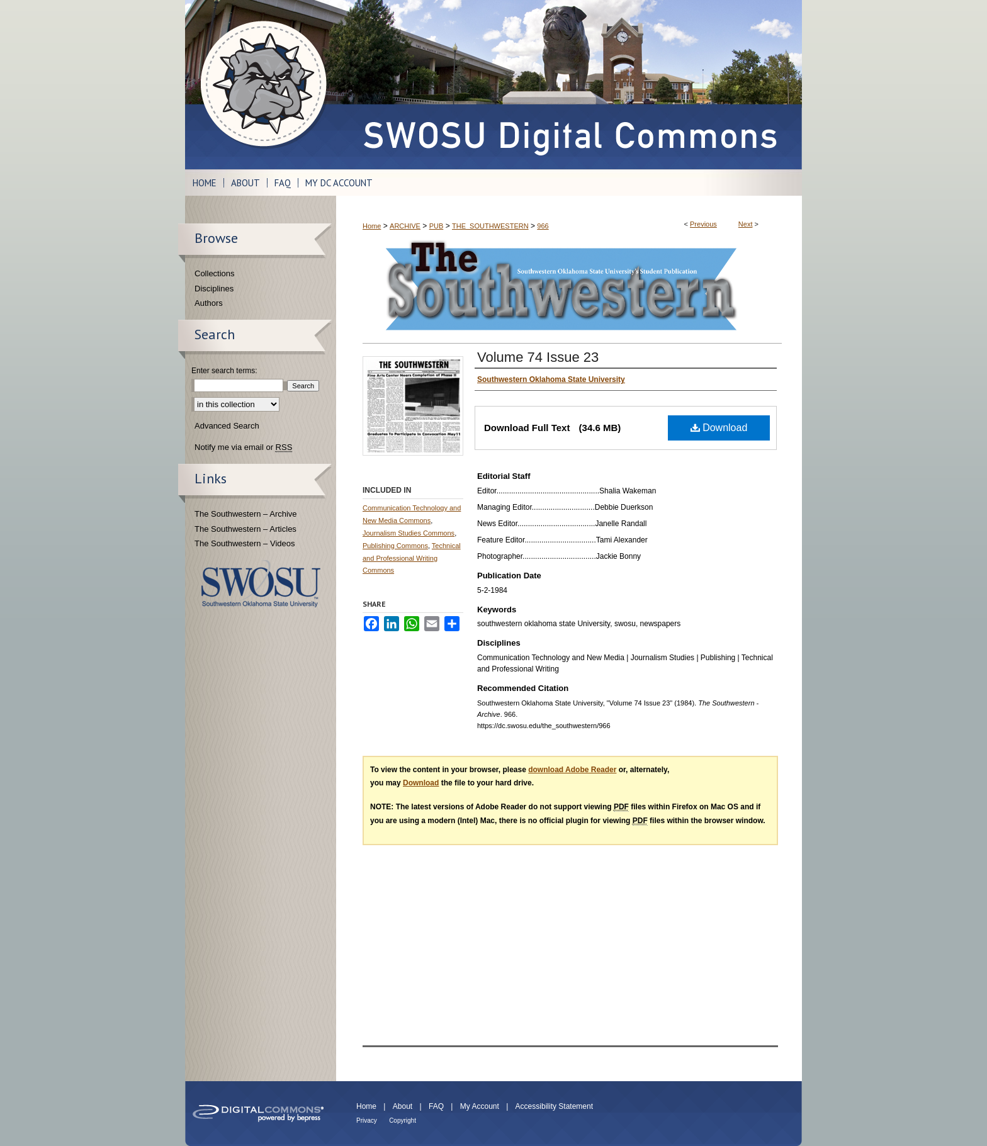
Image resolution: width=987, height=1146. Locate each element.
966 (542, 226)
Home (372, 226)
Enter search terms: (224, 370)
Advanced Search (227, 425)
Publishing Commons (395, 545)
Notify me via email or (243, 447)
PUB (436, 226)
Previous (703, 224)
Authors (209, 303)
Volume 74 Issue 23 (538, 357)
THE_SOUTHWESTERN (490, 226)
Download (719, 427)
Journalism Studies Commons (408, 533)
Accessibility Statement (554, 1106)
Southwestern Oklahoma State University (260, 583)
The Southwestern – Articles (245, 529)
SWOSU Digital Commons (569, 84)
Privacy (366, 1120)
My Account (479, 1106)
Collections (215, 273)
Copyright (402, 1120)
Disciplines (214, 288)
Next (745, 224)
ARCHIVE (405, 226)
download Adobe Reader (572, 769)
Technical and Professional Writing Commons (412, 558)
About (402, 1106)
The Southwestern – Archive (246, 514)
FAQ (436, 1106)
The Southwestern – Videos (245, 543)
